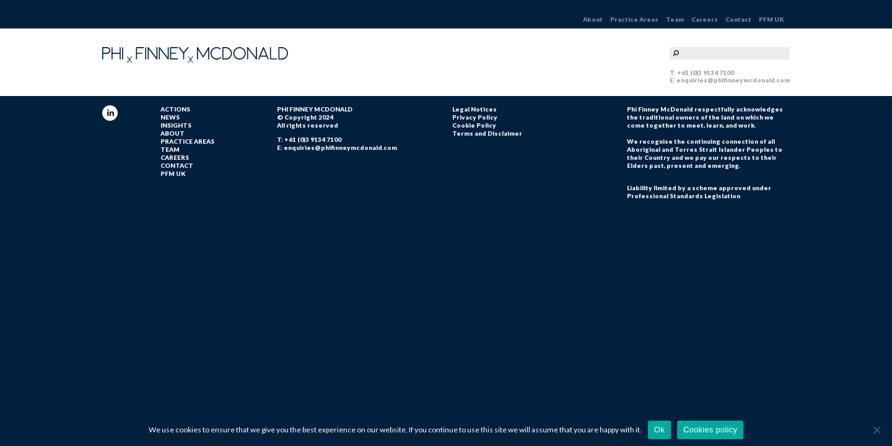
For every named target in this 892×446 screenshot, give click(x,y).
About (593, 19)
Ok (659, 429)
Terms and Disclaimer (487, 133)
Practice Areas (634, 19)
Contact (738, 19)
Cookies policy (710, 429)
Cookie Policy (474, 125)
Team (675, 19)
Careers (704, 19)
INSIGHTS (175, 125)
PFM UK (771, 19)
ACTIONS (175, 109)
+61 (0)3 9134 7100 (705, 72)
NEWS (170, 117)
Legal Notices (474, 109)
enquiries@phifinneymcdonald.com (733, 80)
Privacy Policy (474, 117)
